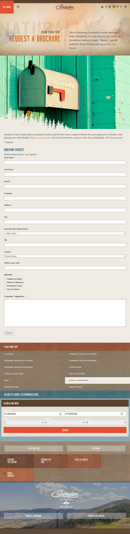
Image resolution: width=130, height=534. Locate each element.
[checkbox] (5, 279)
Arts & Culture (13, 289)
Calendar (8, 354)
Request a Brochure (78, 380)
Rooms (7, 419)
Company (8, 193)
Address (8, 205)
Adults (48, 419)
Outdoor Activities (14, 279)
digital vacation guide (40, 138)
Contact (60, 526)
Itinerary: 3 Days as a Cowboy (83, 354)
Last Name (9, 169)
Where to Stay (76, 387)
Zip (5, 240)
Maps (6, 380)
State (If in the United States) (16, 229)
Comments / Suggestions (14, 296)
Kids (87, 419)
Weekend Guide (11, 387)
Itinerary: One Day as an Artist (18, 361)
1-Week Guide (75, 367)
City (6, 217)
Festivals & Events (14, 286)
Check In (7, 410)
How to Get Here (77, 374)
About (53, 526)
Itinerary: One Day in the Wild (18, 367)
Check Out (70, 410)
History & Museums (15, 282)
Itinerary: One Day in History (83, 361)
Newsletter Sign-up (96, 502)
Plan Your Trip (11, 346)
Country (7, 252)
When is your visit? (12, 263)
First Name (9, 158)
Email (7, 181)
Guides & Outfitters (13, 374)
